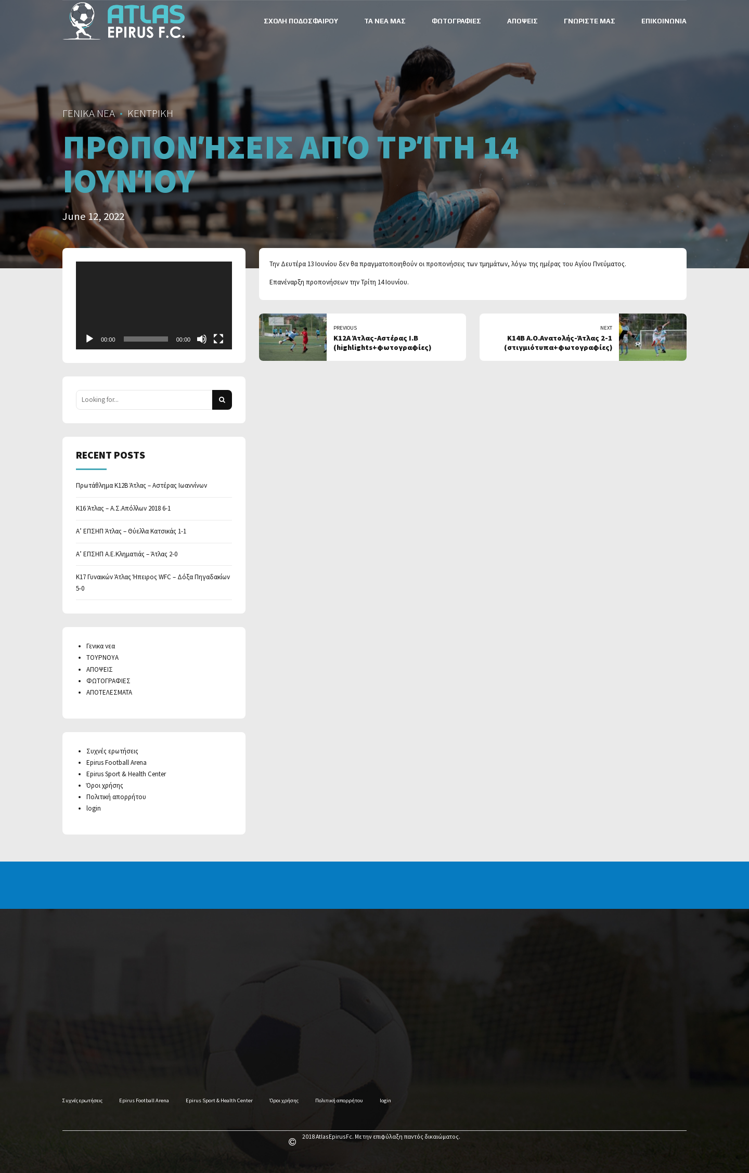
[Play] (89, 339)
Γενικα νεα (100, 646)
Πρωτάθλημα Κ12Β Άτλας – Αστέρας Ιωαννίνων (141, 485)
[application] (154, 305)
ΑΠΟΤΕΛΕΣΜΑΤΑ (109, 692)
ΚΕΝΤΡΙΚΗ (150, 113)
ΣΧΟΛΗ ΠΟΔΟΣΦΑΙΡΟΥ (301, 21)
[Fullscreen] (218, 339)
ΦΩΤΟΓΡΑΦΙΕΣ (456, 21)
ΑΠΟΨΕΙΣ (522, 21)
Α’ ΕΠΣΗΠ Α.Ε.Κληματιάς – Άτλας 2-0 (126, 554)
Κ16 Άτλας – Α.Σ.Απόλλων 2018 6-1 (123, 508)
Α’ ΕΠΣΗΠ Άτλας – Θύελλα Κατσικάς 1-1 (131, 531)
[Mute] (202, 339)
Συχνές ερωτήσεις (112, 751)
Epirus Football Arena (116, 762)
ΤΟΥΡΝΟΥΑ (102, 657)
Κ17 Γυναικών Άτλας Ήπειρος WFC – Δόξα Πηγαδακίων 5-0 (153, 582)
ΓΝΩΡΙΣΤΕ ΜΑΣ (589, 21)
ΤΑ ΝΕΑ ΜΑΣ (385, 21)
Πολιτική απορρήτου (116, 796)
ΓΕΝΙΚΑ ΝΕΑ (88, 113)
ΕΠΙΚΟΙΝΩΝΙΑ (664, 21)
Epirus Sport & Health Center (126, 774)
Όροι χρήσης (104, 785)
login (93, 808)
